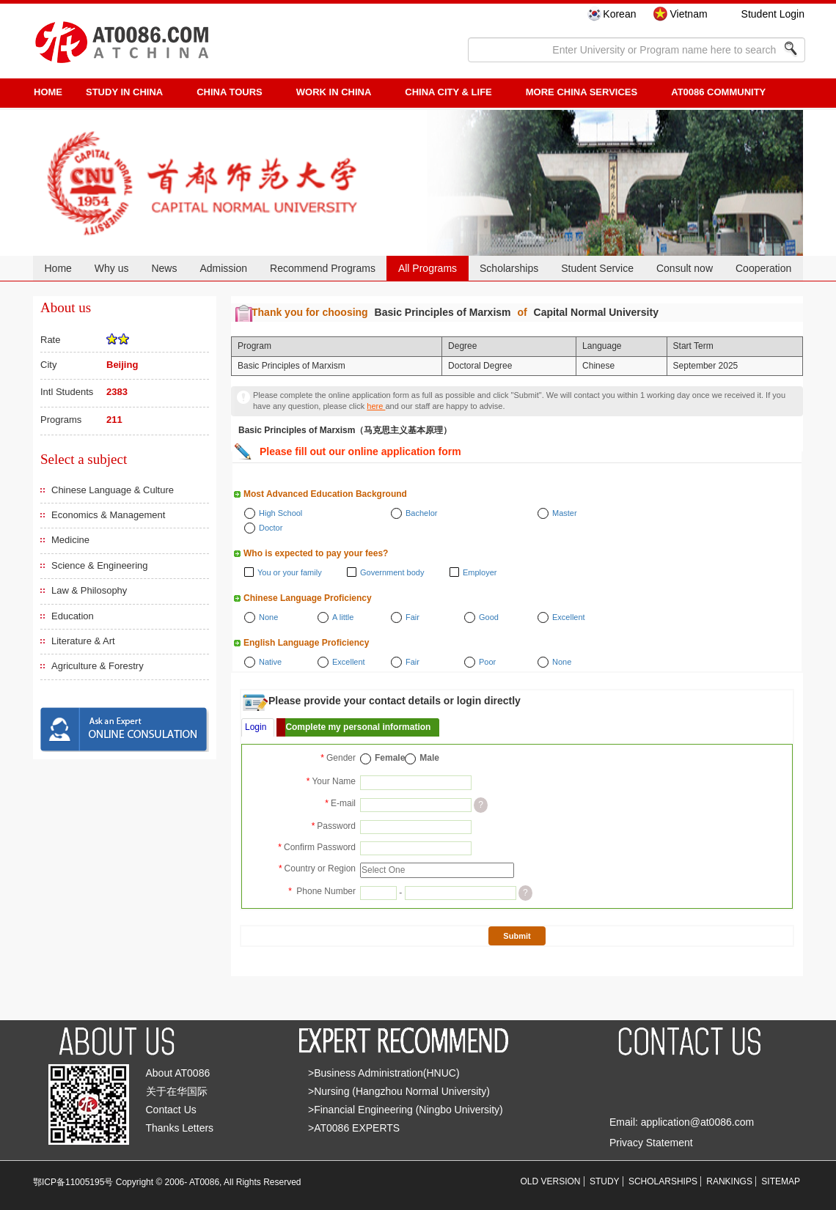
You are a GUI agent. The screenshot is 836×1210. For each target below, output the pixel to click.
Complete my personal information (357, 727)
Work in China (334, 91)
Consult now (684, 268)
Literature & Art (83, 640)
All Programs (427, 268)
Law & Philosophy (89, 590)
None (268, 617)
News (164, 268)
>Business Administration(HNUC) (384, 1073)
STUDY (605, 1181)
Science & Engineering (99, 565)
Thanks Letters (180, 1128)
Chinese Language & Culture (112, 489)
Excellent (568, 617)
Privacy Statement (651, 1142)
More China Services (581, 91)
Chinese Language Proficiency (307, 598)
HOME (48, 91)
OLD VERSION (551, 1181)
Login (255, 727)
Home (57, 268)
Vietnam (688, 14)
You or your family (289, 572)
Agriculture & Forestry (97, 665)
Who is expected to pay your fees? (315, 553)
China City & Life (448, 91)
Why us (112, 268)
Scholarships (509, 268)
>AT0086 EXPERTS (354, 1128)
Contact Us (171, 1109)
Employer (479, 572)
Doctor (270, 527)
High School (280, 513)
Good (489, 617)
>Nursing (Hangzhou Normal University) (399, 1091)
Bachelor (421, 513)
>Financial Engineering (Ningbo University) (405, 1109)
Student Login (772, 14)
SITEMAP (780, 1181)
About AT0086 (178, 1073)
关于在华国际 (177, 1091)
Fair (412, 617)
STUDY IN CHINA (124, 91)
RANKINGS (729, 1181)
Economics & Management (108, 514)
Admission (223, 268)
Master (564, 513)
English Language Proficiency (306, 643)
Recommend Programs (322, 268)
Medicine (70, 539)
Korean (619, 14)
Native (270, 661)
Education (72, 615)
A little (342, 617)
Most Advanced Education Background (325, 494)
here (376, 406)
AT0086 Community (718, 91)
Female (390, 758)
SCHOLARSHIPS (662, 1181)
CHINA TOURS (230, 91)
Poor (487, 661)
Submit (516, 936)
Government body (392, 572)
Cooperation (763, 268)
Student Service (597, 268)
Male (429, 758)
